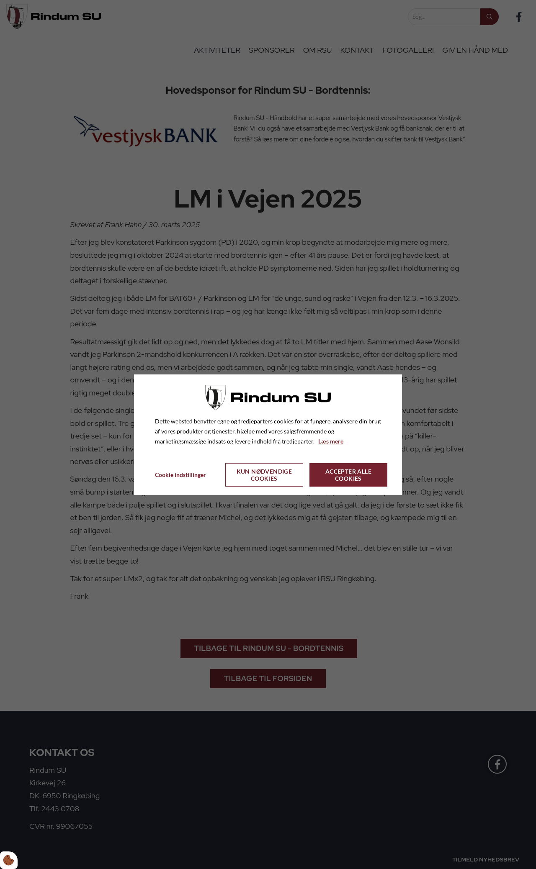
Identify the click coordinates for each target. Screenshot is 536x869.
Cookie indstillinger (180, 474)
